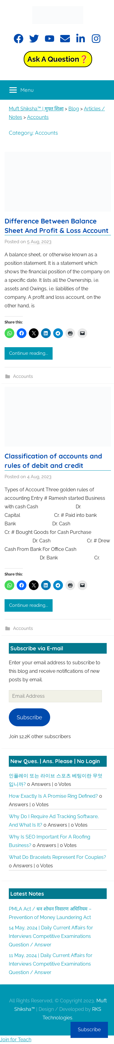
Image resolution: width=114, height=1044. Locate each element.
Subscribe (29, 717)
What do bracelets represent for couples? (57, 857)
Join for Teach (15, 1039)
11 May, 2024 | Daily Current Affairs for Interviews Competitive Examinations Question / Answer (50, 963)
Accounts (23, 376)
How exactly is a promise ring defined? (53, 796)
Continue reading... (28, 353)
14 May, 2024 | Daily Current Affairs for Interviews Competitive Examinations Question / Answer (51, 936)
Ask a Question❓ (57, 59)
